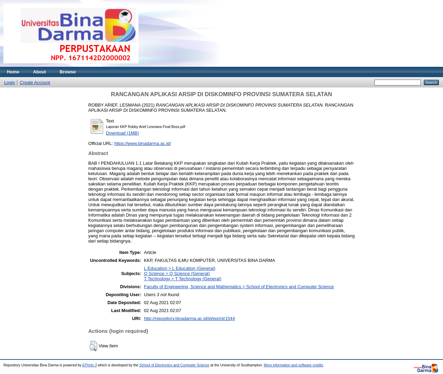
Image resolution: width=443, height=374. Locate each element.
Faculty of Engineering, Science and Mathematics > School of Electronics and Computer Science (239, 286)
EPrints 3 (89, 365)
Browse (68, 71)
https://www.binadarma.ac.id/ (142, 143)
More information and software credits (293, 365)
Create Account (35, 82)
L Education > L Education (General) (179, 268)
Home (13, 71)
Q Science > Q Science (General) (177, 273)
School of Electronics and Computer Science (174, 365)
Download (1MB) (122, 133)
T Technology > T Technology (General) (182, 278)
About (39, 71)
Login (9, 82)
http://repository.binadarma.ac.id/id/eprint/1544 (189, 318)
